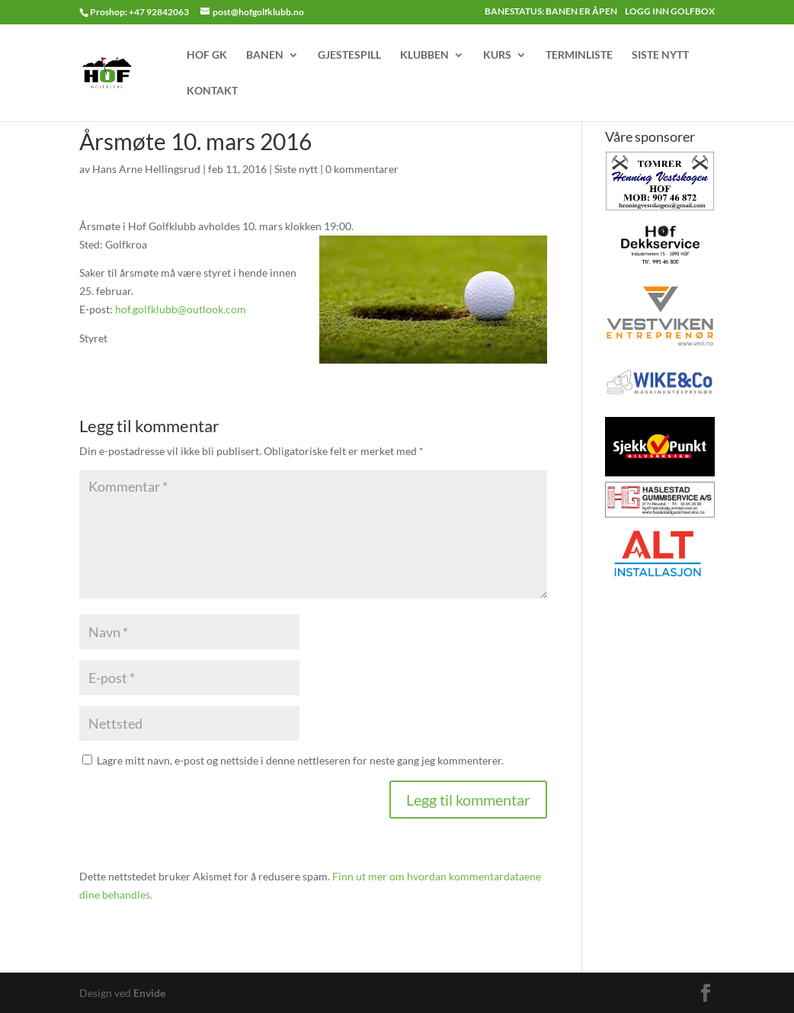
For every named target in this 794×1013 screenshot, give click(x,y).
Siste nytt (296, 168)
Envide (149, 992)
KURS (497, 55)
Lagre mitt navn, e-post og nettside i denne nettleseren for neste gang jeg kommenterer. (300, 760)
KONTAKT (212, 91)
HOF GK (207, 55)
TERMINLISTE (579, 55)
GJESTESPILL (349, 55)
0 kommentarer (362, 168)
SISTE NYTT (660, 55)
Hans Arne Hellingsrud (146, 168)
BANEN (264, 55)
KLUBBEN (424, 55)
